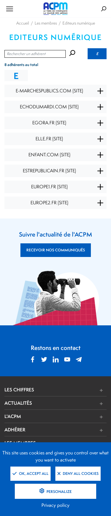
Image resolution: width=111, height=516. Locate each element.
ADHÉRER (14, 429)
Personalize (59, 491)
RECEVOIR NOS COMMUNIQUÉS (55, 250)
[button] (77, 390)
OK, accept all (30, 473)
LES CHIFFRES (19, 389)
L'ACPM (12, 416)
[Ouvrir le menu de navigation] (21, 8)
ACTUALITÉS (18, 403)
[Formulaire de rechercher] (89, 9)
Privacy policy (55, 505)
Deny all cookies (78, 473)
